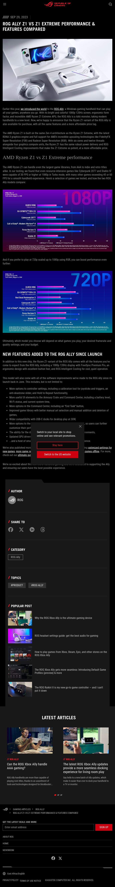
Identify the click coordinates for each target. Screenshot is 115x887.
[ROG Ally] (40, 809)
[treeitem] (30, 756)
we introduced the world (34, 109)
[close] (80, 426)
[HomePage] (5, 809)
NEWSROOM (8, 850)
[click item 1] (58, 795)
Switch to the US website (57, 454)
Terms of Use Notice (30, 880)
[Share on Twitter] (21, 529)
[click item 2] (61, 795)
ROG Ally (59, 109)
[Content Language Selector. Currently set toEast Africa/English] (14, 874)
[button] (5, 4)
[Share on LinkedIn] (32, 529)
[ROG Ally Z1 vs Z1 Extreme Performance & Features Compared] (45, 813)
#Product (17, 585)
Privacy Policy (10, 880)
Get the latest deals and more (20, 822)
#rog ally (37, 585)
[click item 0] (55, 795)
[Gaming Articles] (22, 809)
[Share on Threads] (42, 529)
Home (6, 843)
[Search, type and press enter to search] (110, 4)
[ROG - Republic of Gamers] (57, 4)
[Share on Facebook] (10, 529)
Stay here (57, 445)
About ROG (8, 836)
